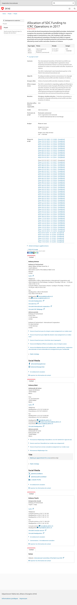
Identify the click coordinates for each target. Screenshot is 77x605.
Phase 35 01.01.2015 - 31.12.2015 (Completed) (51, 187)
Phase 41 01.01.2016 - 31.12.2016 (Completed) (51, 176)
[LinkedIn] (32, 252)
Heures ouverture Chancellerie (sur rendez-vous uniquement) (47, 443)
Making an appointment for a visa (40, 458)
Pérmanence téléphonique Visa (38, 450)
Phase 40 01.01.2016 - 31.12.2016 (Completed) (51, 178)
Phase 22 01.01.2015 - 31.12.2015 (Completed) (51, 211)
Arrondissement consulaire (37, 372)
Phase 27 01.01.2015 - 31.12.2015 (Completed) (51, 202)
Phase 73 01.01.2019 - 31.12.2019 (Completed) (51, 143)
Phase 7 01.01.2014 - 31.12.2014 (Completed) (51, 234)
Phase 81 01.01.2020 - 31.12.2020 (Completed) (51, 139)
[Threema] (34, 252)
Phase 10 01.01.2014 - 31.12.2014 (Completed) (51, 231)
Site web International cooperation (40, 306)
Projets (9, 13)
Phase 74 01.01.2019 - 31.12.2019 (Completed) (51, 141)
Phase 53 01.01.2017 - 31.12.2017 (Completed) (51, 157)
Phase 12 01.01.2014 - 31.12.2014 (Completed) (51, 227)
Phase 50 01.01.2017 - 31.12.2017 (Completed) (51, 164)
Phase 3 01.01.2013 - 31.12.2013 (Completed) (51, 238)
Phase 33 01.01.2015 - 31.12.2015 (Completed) (51, 191)
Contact (30, 257)
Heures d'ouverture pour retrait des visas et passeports (45, 340)
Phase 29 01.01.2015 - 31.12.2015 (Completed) (51, 198)
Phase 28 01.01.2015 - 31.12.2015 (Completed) (51, 200)
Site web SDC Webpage (36, 309)
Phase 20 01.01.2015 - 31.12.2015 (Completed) (51, 214)
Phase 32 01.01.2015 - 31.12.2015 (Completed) (51, 193)
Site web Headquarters (36, 301)
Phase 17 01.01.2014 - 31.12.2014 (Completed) (51, 218)
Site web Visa (33, 304)
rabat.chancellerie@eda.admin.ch (51, 422)
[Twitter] (30, 252)
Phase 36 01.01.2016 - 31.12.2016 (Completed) (51, 185)
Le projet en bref (33, 56)
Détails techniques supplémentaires (38, 246)
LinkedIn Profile (36, 480)
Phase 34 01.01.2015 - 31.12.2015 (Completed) (51, 189)
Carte (31, 276)
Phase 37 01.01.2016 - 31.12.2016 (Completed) (51, 183)
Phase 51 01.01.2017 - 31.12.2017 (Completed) (51, 162)
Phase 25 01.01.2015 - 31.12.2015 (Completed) (51, 205)
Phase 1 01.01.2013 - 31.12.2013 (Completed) (51, 241)
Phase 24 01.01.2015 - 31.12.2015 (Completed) (51, 207)
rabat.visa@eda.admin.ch (45, 423)
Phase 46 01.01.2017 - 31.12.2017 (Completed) (51, 171)
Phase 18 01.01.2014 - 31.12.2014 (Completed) (51, 216)
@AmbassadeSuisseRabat (38, 477)
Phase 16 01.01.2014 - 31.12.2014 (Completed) (51, 220)
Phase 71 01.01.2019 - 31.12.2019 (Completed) (51, 146)
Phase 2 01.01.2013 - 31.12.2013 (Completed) (51, 240)
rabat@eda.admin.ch (45, 420)
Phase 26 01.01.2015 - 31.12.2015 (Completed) (51, 203)
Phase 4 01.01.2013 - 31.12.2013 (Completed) (51, 236)
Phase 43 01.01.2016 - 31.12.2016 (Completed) (51, 173)
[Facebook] (28, 252)
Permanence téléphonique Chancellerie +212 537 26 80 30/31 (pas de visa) (51, 439)
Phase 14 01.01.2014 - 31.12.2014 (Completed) (51, 223)
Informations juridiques (10, 598)
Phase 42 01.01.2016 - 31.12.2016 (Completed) (51, 174)
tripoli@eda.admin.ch (45, 527)
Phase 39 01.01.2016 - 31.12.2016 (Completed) (51, 180)
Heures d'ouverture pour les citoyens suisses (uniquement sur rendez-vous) (51, 331)
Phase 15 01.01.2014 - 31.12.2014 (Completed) (51, 222)
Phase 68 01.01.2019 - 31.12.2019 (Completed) (51, 152)
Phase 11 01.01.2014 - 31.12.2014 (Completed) (51, 229)
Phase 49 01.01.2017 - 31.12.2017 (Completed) (51, 165)
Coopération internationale (10, 3)
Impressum (23, 598)
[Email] (37, 252)
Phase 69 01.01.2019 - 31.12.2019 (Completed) (51, 150)
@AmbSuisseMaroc (37, 473)
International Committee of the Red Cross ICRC (49, 558)
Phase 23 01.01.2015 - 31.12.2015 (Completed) (51, 209)
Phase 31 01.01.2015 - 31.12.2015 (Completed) (51, 194)
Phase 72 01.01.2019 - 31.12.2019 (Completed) (51, 144)
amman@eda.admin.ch (46, 296)
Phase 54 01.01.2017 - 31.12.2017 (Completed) (51, 155)
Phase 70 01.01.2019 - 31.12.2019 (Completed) (51, 148)
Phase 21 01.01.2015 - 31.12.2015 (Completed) (51, 212)
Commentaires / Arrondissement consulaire (42, 540)
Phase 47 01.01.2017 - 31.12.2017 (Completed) (51, 169)
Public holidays (34, 354)
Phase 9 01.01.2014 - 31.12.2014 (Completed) (51, 232)
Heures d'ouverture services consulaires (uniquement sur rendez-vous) (49, 447)
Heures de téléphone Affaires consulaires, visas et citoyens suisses (48, 344)
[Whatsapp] (36, 252)
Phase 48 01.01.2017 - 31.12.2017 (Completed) (51, 167)
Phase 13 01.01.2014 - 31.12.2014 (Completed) (51, 225)
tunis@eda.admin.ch (47, 526)
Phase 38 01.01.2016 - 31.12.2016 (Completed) (51, 182)
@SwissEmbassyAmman (38, 364)
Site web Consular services (37, 530)
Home (4, 13)
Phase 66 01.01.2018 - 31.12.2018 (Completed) (51, 153)
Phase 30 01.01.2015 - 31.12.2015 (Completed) (51, 196)
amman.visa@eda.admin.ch (41, 298)
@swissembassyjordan (38, 367)
